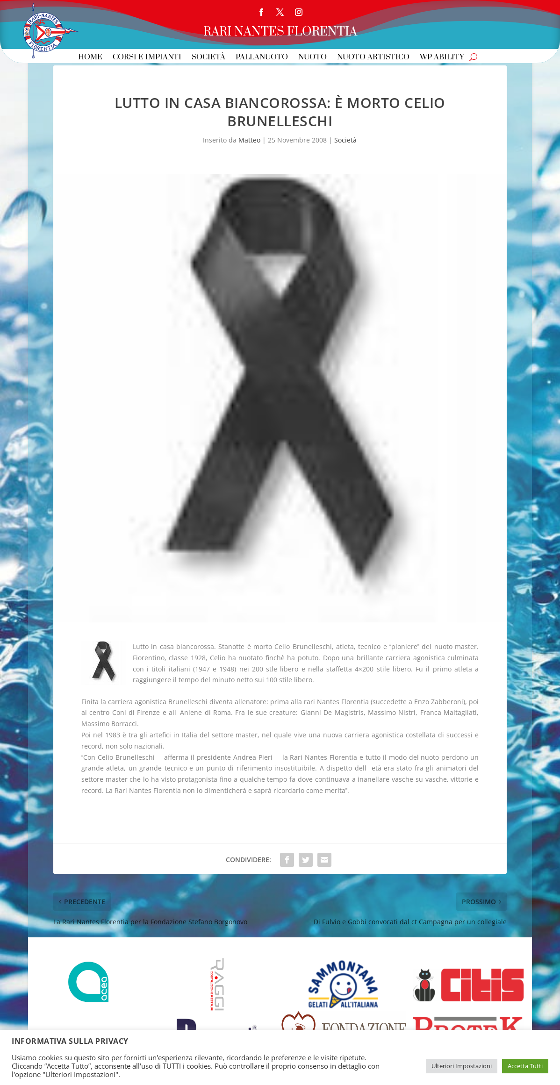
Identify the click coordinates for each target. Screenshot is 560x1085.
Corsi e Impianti (147, 58)
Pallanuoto (262, 58)
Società (208, 58)
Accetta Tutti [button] (525, 1066)
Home (90, 58)
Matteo (249, 140)
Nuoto (312, 58)
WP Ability (442, 58)
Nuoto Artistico (373, 58)
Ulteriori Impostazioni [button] (461, 1066)
